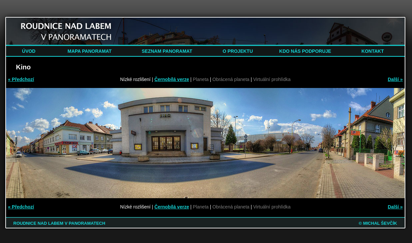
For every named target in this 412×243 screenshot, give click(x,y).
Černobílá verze (171, 79)
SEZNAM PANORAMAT (167, 51)
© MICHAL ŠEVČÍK (378, 223)
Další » (395, 79)
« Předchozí (21, 79)
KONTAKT (372, 51)
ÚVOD (28, 51)
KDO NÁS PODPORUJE (305, 51)
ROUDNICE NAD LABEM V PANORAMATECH (59, 223)
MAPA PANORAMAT (89, 51)
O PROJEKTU (238, 51)
